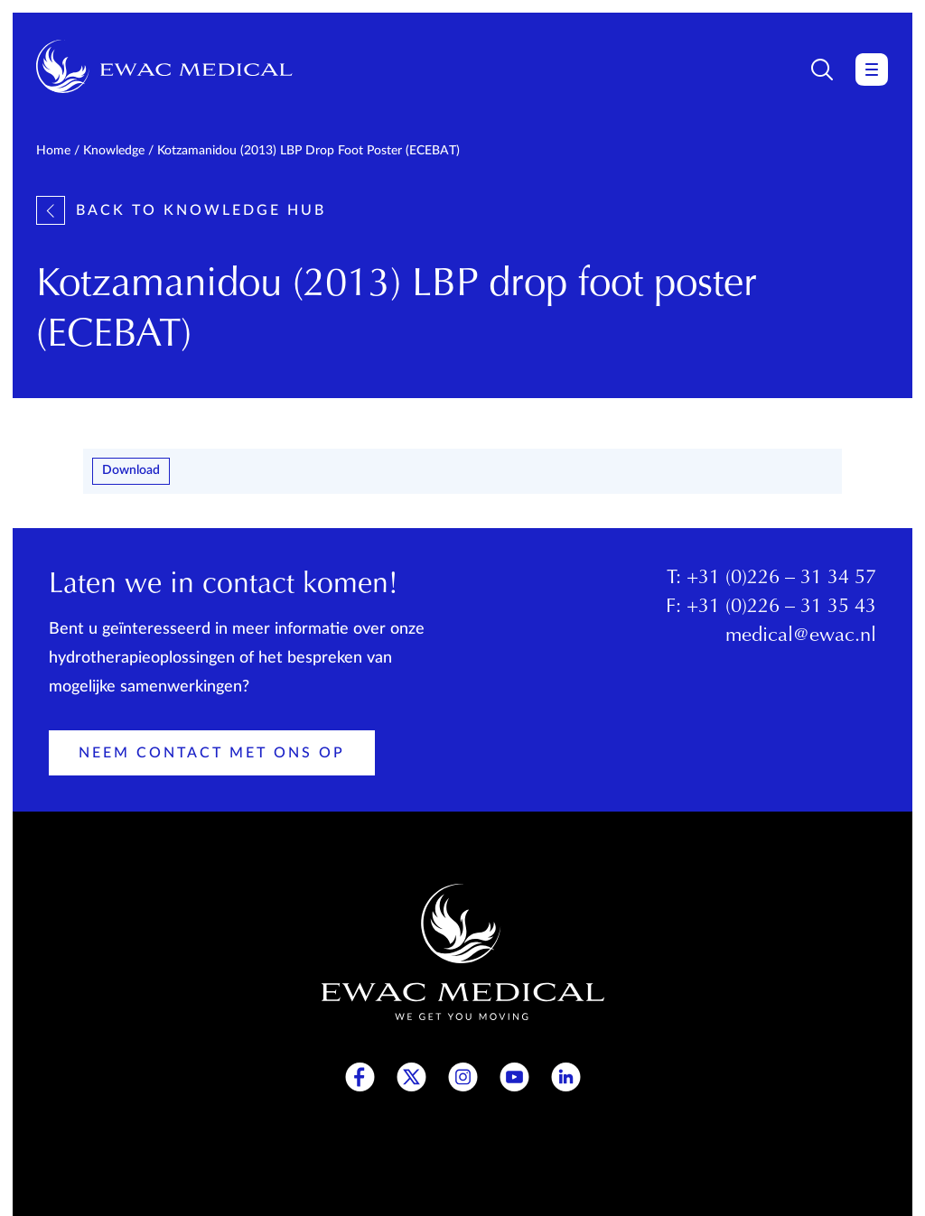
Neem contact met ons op (212, 753)
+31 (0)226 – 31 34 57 (781, 579)
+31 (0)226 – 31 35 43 (781, 607)
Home (53, 150)
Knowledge (114, 150)
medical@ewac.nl (800, 636)
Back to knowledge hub (181, 210)
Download (131, 470)
